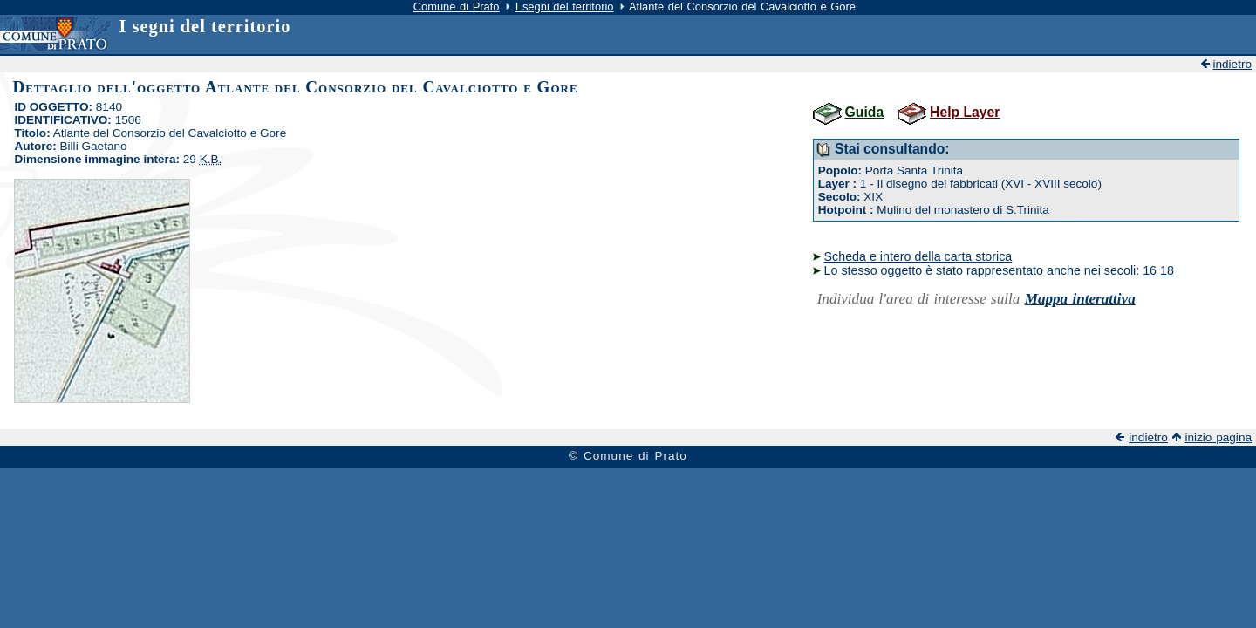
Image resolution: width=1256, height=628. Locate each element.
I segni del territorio (564, 6)
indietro (1232, 64)
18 (1167, 270)
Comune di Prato (456, 6)
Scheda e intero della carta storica (918, 256)
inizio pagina (1218, 437)
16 (1150, 270)
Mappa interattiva (1080, 298)
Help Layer (965, 112)
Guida (864, 112)
